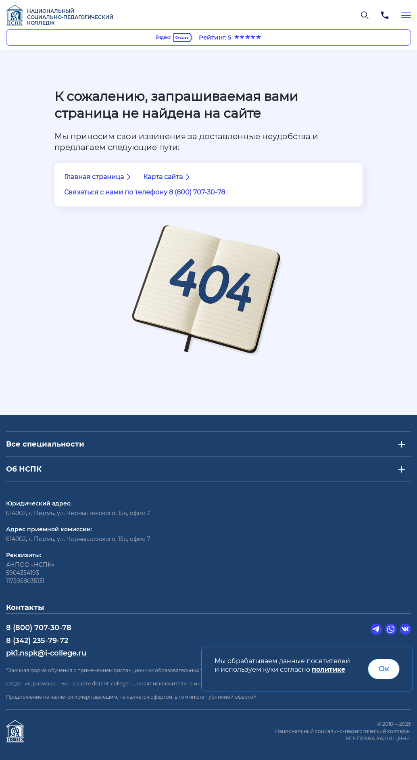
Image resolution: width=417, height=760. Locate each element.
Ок (384, 668)
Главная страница (98, 177)
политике (328, 669)
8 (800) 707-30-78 (38, 627)
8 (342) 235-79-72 (37, 640)
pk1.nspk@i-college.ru (46, 653)
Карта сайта (167, 177)
